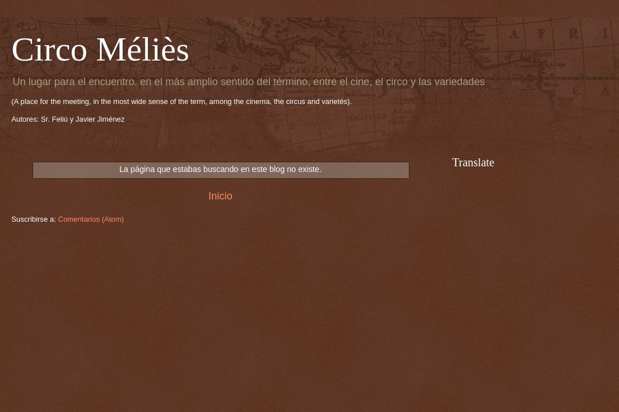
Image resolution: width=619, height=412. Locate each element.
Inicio (220, 196)
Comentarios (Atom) (91, 219)
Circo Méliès (100, 49)
